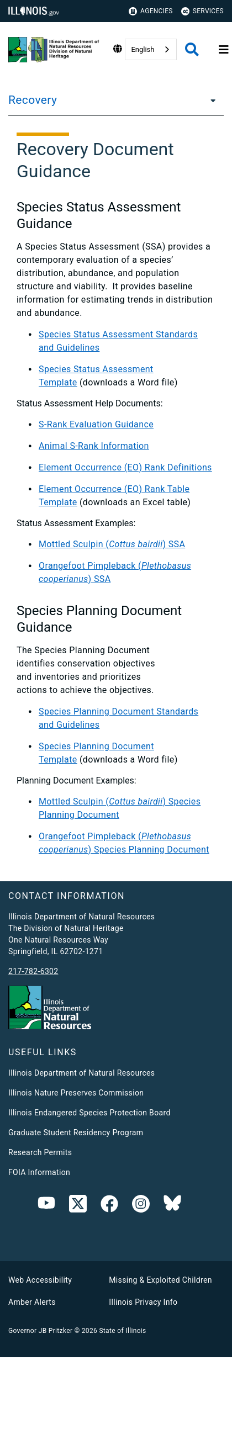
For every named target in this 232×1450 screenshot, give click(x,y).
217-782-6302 (33, 971)
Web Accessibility (40, 1280)
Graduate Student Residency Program (75, 1132)
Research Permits (40, 1152)
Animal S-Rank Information (94, 446)
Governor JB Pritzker (40, 1331)
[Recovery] (210, 99)
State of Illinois (122, 1331)
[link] (78, 1206)
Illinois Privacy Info (143, 1302)
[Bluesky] (172, 1206)
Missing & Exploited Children (160, 1280)
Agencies (151, 11)
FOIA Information (39, 1172)
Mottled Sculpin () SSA (112, 544)
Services (202, 11)
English (142, 49)
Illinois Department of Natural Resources (81, 1072)
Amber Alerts (32, 1302)
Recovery (32, 100)
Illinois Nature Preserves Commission (76, 1092)
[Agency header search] (192, 49)
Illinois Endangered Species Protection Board (89, 1112)
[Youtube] (46, 1206)
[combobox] (151, 49)
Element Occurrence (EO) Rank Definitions (125, 467)
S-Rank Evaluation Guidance (96, 424)
